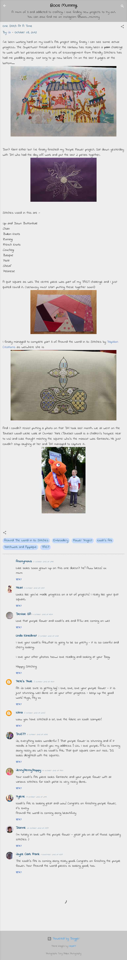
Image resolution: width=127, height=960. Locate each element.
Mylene (20, 796)
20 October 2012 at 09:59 (37, 828)
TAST (45, 547)
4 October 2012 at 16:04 (42, 614)
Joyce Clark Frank (27, 854)
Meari (19, 587)
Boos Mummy (63, 5)
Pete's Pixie (24, 681)
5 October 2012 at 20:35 (34, 712)
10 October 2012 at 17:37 (52, 770)
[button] (122, 27)
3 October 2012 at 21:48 (43, 561)
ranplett (72, 946)
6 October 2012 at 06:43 (37, 734)
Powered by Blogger (63, 938)
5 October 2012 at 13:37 (44, 681)
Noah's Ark (104, 540)
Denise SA (23, 614)
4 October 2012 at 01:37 (34, 588)
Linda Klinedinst (26, 635)
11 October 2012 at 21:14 (36, 796)
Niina (19, 712)
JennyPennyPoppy (28, 770)
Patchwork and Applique (20, 547)
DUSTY (21, 734)
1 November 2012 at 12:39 (52, 854)
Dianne (21, 828)
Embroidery (60, 540)
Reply (18, 579)
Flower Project (82, 540)
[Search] (122, 7)
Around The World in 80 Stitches (26, 540)
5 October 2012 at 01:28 (48, 636)
